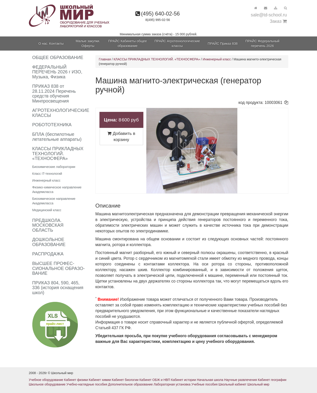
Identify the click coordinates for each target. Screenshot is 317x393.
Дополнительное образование (130, 384)
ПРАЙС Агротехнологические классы (177, 43)
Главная (105, 59)
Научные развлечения (240, 380)
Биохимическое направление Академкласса (54, 201)
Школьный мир (258, 384)
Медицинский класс (46, 210)
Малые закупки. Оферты (88, 43)
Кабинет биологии (125, 380)
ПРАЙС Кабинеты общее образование (127, 43)
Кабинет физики (76, 380)
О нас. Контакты (51, 43)
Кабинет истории (183, 380)
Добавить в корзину (121, 136)
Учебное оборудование (46, 380)
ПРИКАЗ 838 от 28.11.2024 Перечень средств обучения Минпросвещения (54, 93)
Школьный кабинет (232, 384)
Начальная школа (210, 380)
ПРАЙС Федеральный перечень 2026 (262, 43)
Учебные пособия (204, 384)
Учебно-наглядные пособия (86, 384)
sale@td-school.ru (269, 14)
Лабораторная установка (172, 384)
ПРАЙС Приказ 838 (223, 43)
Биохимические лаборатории (53, 167)
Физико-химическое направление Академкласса (57, 189)
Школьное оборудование (47, 384)
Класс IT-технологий (47, 173)
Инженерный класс (46, 180)
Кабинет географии (272, 380)
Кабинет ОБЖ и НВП (154, 380)
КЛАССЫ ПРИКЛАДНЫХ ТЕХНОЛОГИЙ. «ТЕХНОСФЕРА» (157, 59)
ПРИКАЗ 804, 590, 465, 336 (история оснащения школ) (58, 287)
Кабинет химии (100, 380)
